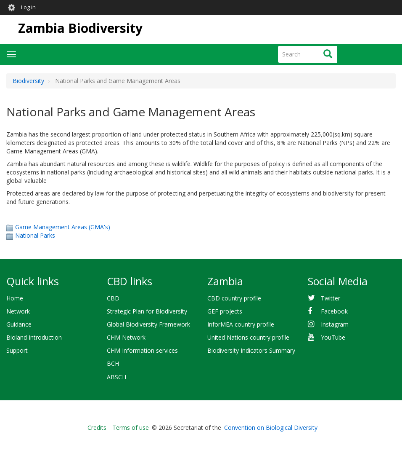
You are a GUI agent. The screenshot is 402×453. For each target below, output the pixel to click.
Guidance (19, 324)
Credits (96, 428)
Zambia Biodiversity (80, 28)
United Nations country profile (248, 337)
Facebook (334, 311)
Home (14, 298)
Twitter (330, 298)
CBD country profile (234, 298)
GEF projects (224, 311)
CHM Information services (142, 350)
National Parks (35, 235)
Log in (28, 7)
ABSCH (116, 377)
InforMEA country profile (240, 324)
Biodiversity (28, 81)
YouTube (333, 337)
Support (17, 350)
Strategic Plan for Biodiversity (147, 311)
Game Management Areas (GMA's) (62, 227)
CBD (113, 298)
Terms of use (130, 428)
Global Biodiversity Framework (148, 324)
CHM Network (126, 337)
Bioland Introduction (34, 337)
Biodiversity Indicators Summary (251, 350)
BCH (113, 363)
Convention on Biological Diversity (270, 428)
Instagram (335, 324)
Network (18, 311)
